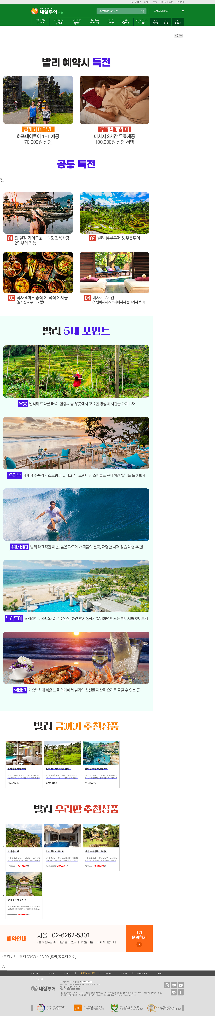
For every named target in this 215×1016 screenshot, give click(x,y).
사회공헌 (51, 973)
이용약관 (107, 973)
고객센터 (147, 2)
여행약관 (124, 973)
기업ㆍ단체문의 (136, 2)
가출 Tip (163, 2)
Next (183, 1008)
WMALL (160, 973)
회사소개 (34, 973)
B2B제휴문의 (142, 973)
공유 (178, 35)
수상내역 (67, 973)
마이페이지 (180, 2)
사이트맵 (39, 979)
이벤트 (155, 2)
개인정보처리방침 (87, 973)
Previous (32, 1008)
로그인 (171, 2)
